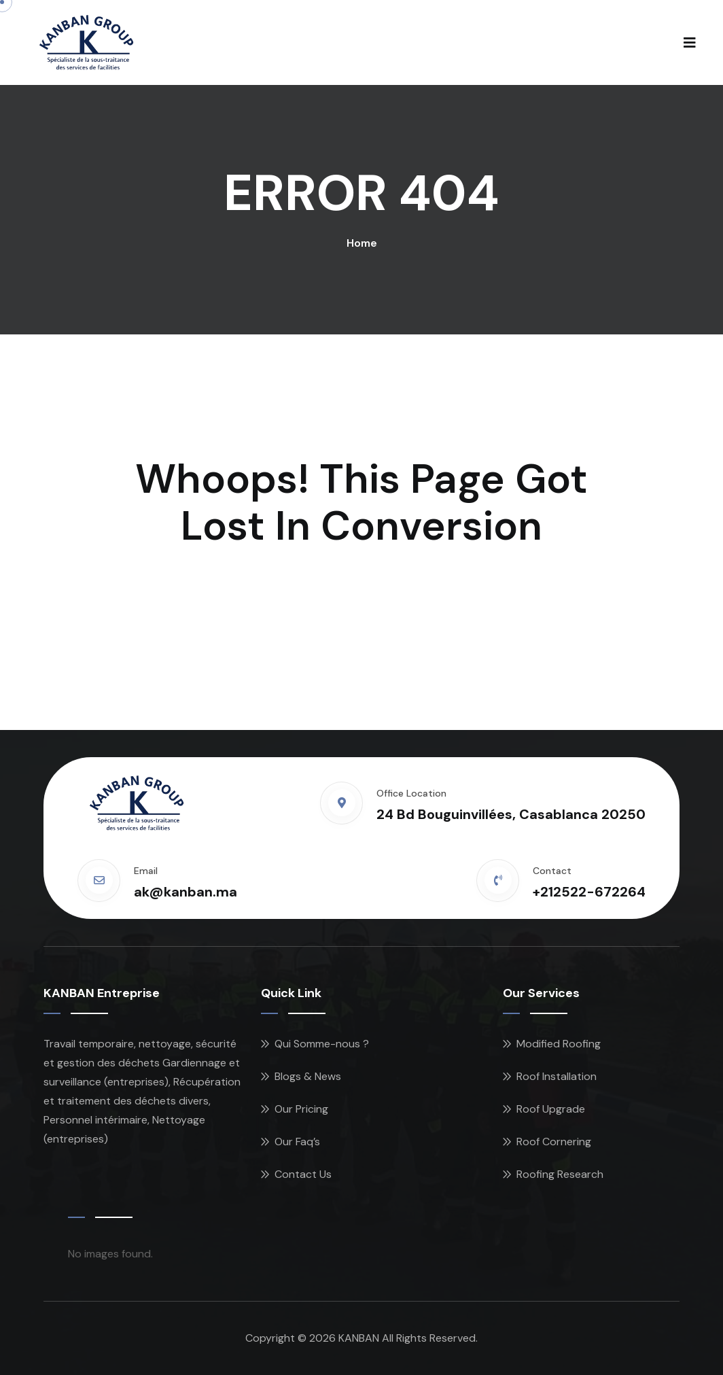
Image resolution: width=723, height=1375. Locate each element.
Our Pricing (301, 1109)
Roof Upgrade (550, 1109)
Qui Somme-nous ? (322, 1044)
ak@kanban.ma (185, 892)
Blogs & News (308, 1076)
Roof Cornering (553, 1141)
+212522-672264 (589, 892)
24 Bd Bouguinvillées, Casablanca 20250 (511, 814)
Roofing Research (559, 1174)
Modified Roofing (558, 1044)
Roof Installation (556, 1076)
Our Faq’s (297, 1141)
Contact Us (303, 1174)
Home (362, 243)
